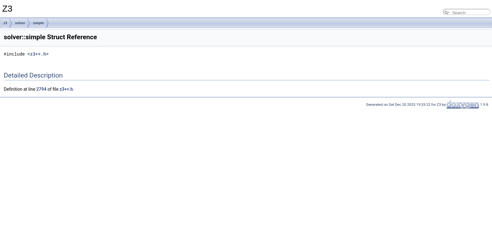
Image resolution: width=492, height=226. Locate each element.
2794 (41, 89)
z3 (5, 23)
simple (38, 23)
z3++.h (38, 54)
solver (20, 23)
